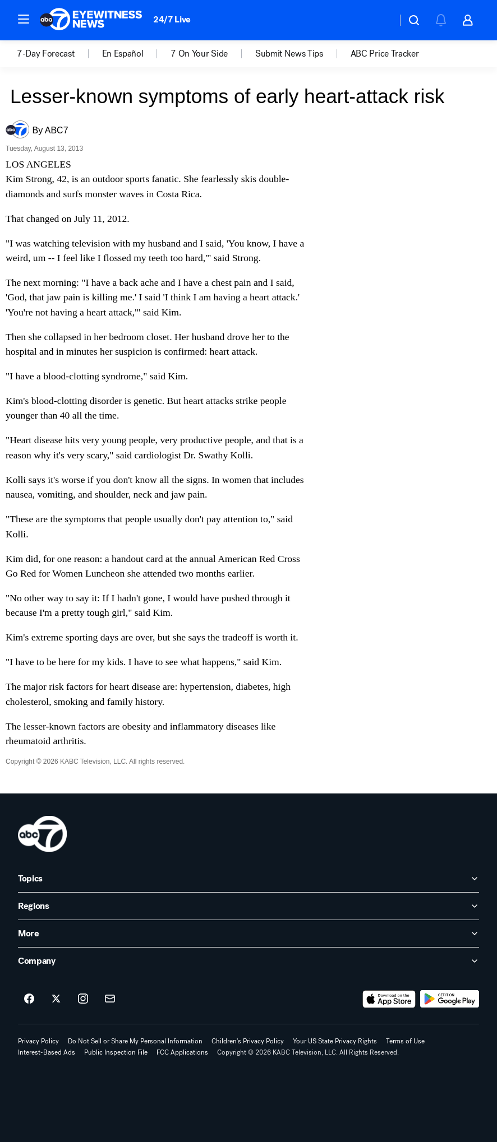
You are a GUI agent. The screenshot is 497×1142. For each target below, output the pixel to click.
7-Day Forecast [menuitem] (46, 54)
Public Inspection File (116, 1052)
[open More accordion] (248, 933)
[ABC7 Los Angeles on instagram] (83, 999)
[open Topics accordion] (248, 878)
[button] (23, 19)
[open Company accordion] (248, 961)
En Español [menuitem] (123, 54)
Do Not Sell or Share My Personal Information (135, 1041)
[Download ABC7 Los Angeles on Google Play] (449, 999)
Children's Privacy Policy (247, 1041)
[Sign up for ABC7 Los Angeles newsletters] (110, 999)
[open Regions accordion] (248, 906)
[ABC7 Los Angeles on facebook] (29, 999)
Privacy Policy (38, 1041)
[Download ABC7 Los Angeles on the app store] (389, 999)
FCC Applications (182, 1052)
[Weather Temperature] (379, 20)
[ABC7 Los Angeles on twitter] (56, 999)
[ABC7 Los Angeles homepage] (91, 20)
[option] (59, 54)
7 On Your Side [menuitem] (199, 54)
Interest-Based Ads (46, 1052)
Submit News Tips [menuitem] (289, 54)
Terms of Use (405, 1041)
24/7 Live (172, 19)
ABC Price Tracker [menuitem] (385, 54)
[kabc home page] (42, 834)
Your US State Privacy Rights (335, 1041)
